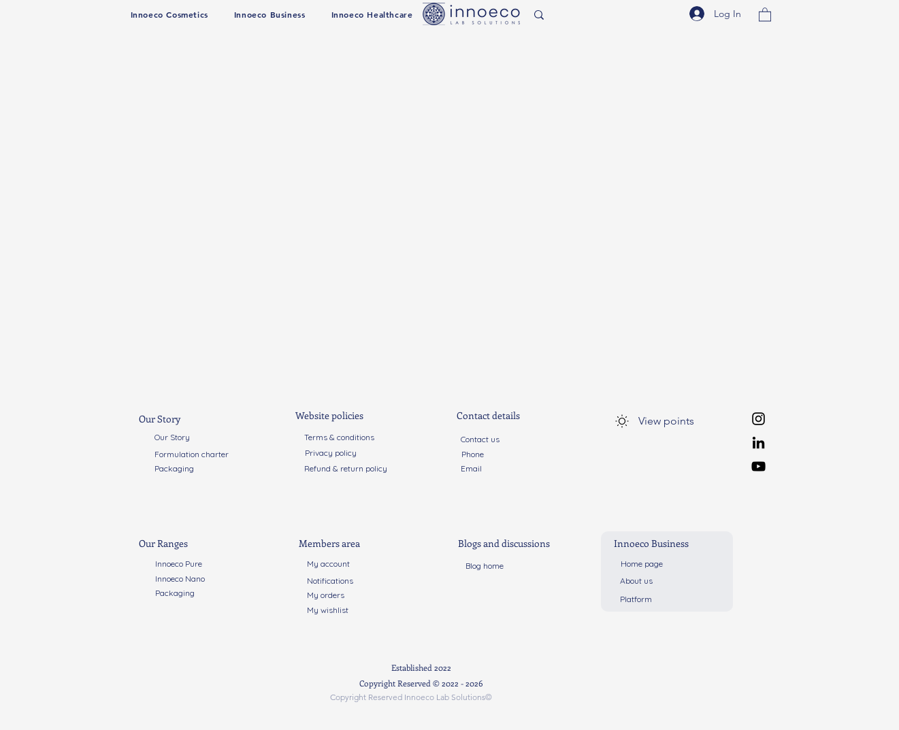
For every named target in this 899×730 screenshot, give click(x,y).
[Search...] (579, 15)
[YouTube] (758, 466)
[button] (169, 14)
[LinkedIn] (758, 442)
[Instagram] (758, 418)
